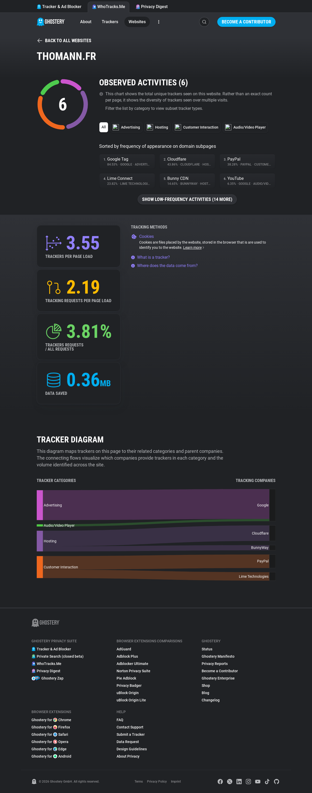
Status (207, 649)
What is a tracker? (150, 257)
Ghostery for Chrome (51, 720)
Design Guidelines (132, 749)
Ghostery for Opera (49, 742)
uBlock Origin (128, 693)
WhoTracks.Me (108, 6)
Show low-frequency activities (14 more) (187, 199)
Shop (206, 685)
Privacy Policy (157, 781)
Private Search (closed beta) (57, 656)
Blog (205, 693)
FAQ (120, 720)
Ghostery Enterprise (218, 678)
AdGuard (124, 649)
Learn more (194, 247)
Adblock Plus (127, 656)
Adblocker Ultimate (132, 664)
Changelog (211, 700)
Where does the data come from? (164, 265)
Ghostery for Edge (49, 749)
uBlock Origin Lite (131, 700)
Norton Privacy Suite (133, 671)
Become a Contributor (246, 21)
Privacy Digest (152, 6)
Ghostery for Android (51, 756)
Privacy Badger (129, 685)
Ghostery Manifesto (218, 656)
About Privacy (128, 756)
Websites (137, 21)
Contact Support (130, 727)
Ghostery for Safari (49, 734)
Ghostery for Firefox (50, 727)
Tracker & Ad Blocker (59, 6)
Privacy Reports (215, 664)
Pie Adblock (126, 678)
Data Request (128, 742)
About (85, 21)
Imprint (176, 781)
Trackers (110, 21)
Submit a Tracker (131, 734)
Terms (139, 781)
